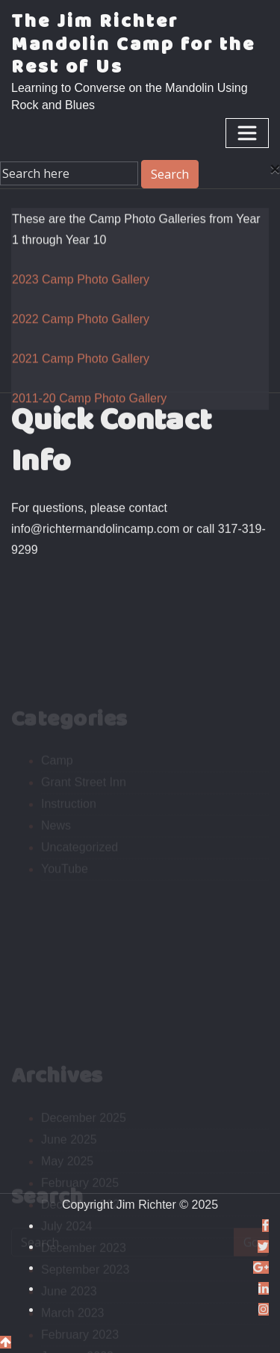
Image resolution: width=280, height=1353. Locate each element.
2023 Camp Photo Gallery (80, 301)
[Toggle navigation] (247, 133)
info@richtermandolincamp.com (95, 534)
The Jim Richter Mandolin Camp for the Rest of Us (133, 44)
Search (170, 174)
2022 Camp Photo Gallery (80, 340)
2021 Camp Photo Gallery (80, 380)
